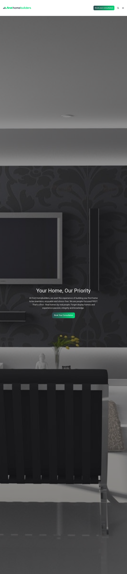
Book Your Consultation (63, 315)
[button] (118, 8)
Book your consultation (104, 8)
